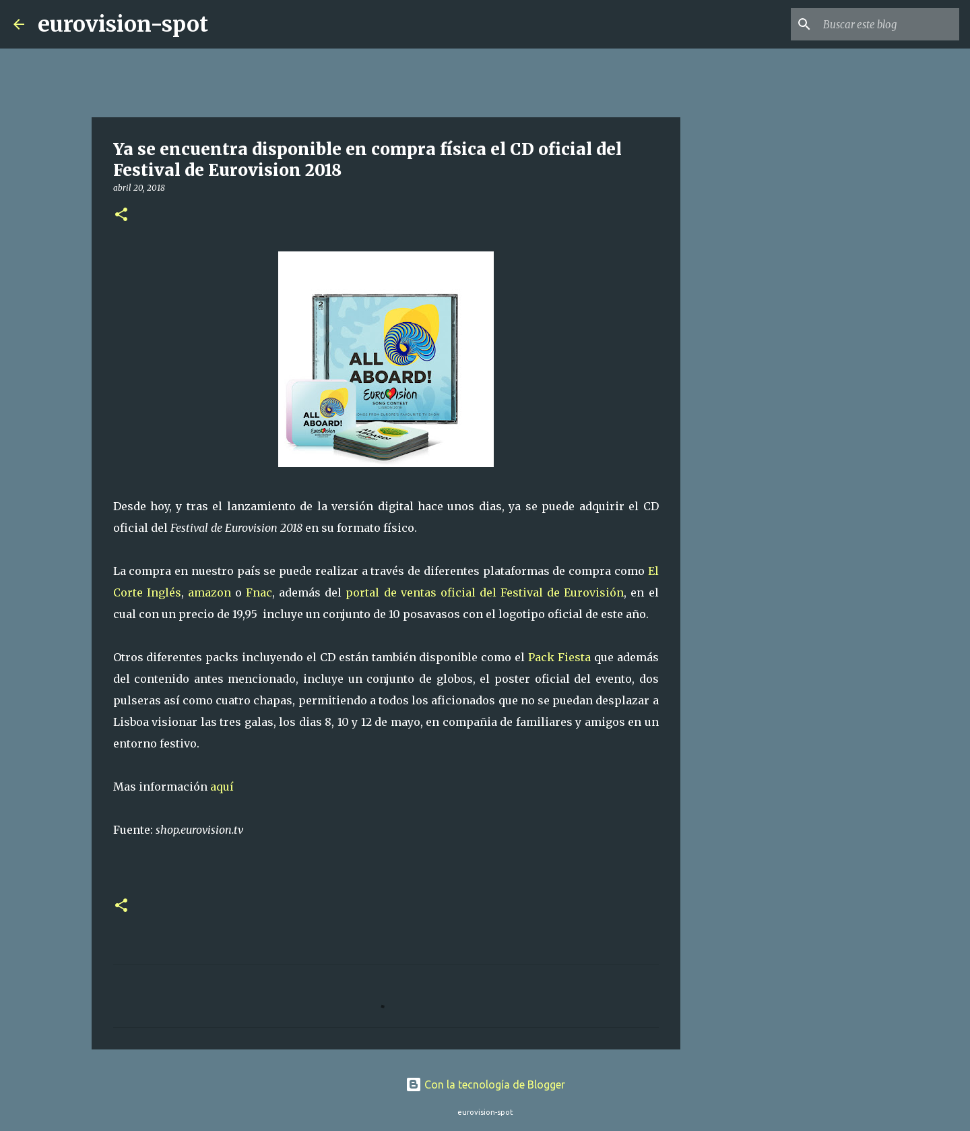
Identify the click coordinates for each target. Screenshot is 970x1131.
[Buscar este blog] (888, 24)
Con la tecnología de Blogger (485, 1084)
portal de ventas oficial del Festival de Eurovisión (485, 592)
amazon (209, 592)
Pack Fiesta (559, 657)
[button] (121, 215)
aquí (222, 786)
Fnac (259, 592)
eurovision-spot (123, 24)
